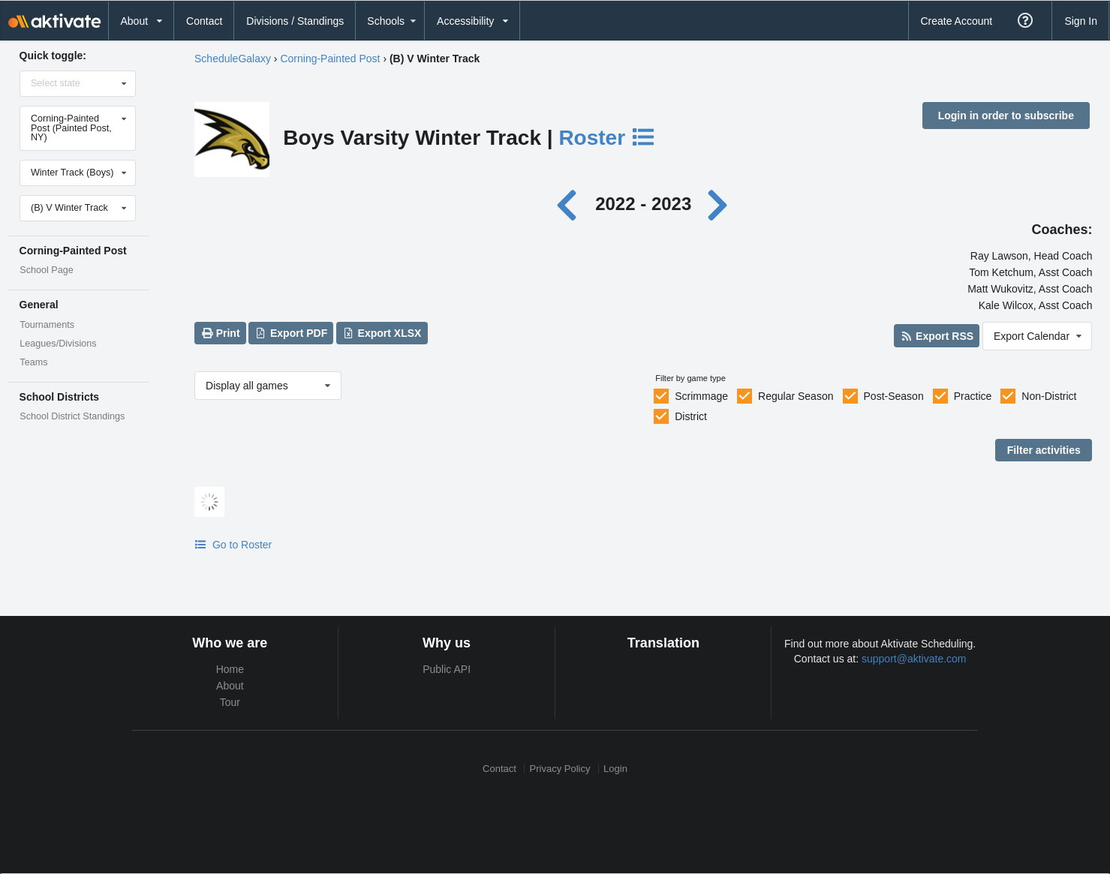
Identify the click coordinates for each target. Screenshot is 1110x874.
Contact (204, 21)
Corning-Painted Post (330, 59)
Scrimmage (701, 396)
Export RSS (937, 336)
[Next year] (719, 204)
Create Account (956, 21)
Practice (973, 396)
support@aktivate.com (914, 659)
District (691, 416)
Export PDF (291, 333)
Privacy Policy (560, 768)
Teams (33, 362)
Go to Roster (233, 545)
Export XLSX (381, 333)
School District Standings (72, 416)
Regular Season (795, 396)
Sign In (1080, 21)
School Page (46, 270)
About (230, 686)
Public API (447, 669)
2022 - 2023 (643, 204)
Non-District (1048, 396)
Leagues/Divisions (58, 343)
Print (219, 333)
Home (230, 669)
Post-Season (894, 396)
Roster (607, 137)
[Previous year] (570, 204)
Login (615, 768)
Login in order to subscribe (1006, 116)
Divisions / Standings (295, 21)
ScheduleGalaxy (232, 59)
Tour (230, 702)
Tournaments (47, 325)
